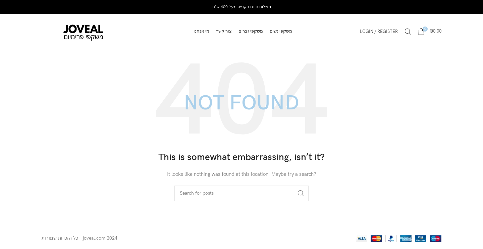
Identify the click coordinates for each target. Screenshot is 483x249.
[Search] (408, 31)
